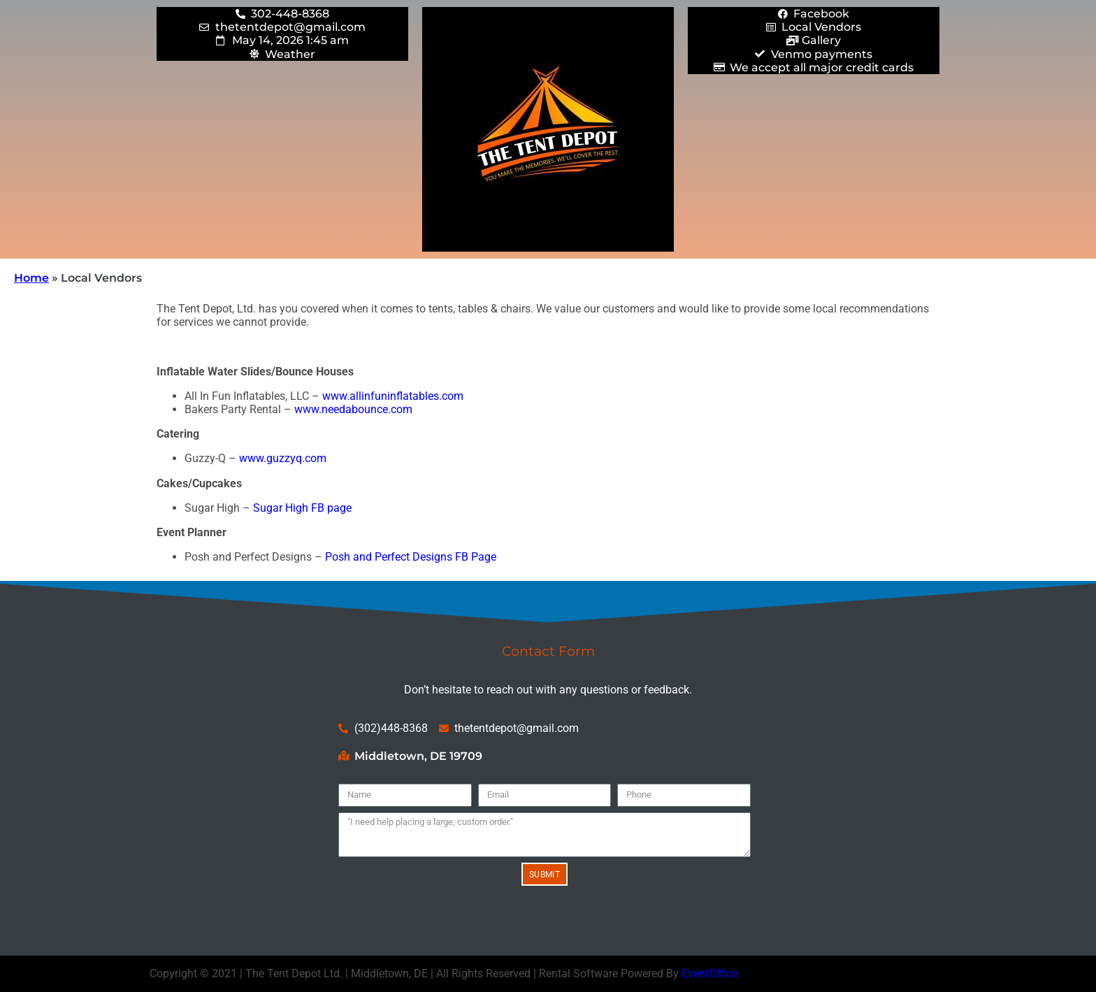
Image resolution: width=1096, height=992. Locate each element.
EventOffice (709, 973)
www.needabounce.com (353, 409)
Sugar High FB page (302, 508)
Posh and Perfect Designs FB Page (410, 556)
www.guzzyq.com (282, 458)
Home (31, 278)
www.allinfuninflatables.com (392, 396)
